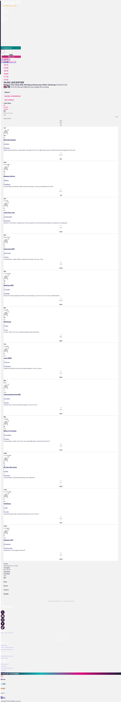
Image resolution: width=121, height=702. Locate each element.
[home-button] (11, 3)
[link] (61, 140)
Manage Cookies (6, 659)
